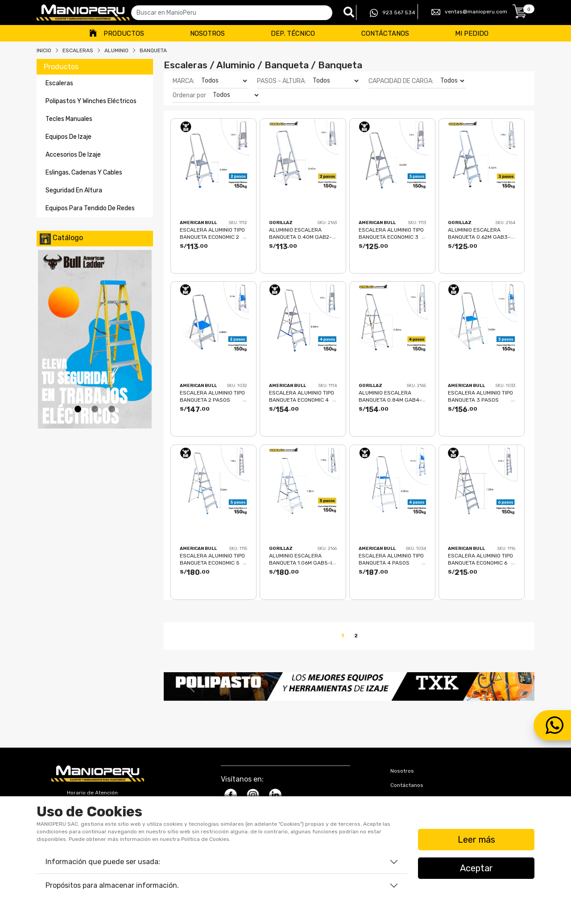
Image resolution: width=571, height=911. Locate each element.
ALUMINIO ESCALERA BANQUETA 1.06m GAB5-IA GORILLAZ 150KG (302, 559)
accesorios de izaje (73, 154)
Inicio (44, 50)
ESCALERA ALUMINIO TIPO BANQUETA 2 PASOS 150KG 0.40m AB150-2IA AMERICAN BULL (212, 396)
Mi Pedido (471, 33)
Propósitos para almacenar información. (112, 885)
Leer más (476, 839)
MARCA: (183, 81)
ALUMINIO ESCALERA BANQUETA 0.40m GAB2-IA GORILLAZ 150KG (300, 233)
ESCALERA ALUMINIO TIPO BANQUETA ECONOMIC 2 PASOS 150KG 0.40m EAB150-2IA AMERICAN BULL (212, 233)
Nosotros (207, 33)
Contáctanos (385, 33)
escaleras (59, 83)
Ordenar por (189, 95)
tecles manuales (69, 119)
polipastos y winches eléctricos (91, 101)
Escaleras (77, 50)
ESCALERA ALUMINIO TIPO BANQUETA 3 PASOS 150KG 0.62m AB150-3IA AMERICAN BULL (480, 396)
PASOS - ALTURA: (281, 81)
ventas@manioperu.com (469, 12)
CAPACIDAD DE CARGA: (401, 81)
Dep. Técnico (293, 33)
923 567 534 (392, 13)
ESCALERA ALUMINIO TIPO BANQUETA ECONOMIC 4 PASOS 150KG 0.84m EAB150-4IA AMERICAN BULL (301, 396)
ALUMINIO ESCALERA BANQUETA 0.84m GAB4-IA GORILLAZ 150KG (390, 396)
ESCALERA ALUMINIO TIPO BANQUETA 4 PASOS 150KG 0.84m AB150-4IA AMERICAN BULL (391, 559)
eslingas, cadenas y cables (84, 172)
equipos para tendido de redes (90, 208)
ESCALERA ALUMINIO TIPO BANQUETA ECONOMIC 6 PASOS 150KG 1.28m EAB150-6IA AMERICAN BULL (480, 559)
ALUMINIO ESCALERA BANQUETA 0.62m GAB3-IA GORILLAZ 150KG (481, 233)
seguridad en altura (74, 190)
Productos (123, 33)
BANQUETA (153, 50)
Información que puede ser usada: (103, 861)
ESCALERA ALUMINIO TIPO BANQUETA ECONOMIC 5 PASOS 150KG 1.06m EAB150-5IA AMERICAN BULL (212, 559)
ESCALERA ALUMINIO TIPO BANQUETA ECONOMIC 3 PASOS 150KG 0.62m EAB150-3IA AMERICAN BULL (391, 233)
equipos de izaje (68, 137)
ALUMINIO (116, 50)
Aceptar (476, 868)
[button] (191, 686)
